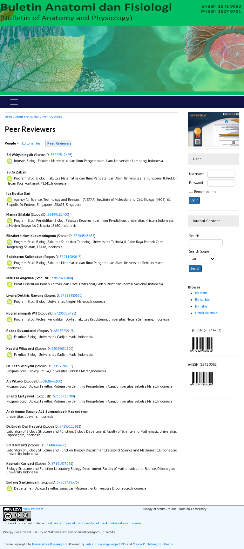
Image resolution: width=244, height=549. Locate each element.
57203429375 (67, 482)
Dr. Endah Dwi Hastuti (24, 426)
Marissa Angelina (20, 278)
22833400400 (61, 278)
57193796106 (61, 366)
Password (196, 182)
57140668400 (54, 445)
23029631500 (61, 348)
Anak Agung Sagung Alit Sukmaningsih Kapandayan (47, 411)
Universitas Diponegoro (50, 544)
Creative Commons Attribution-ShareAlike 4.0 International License (93, 523)
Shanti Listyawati (21, 396)
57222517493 (61, 154)
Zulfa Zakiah (16, 172)
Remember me (205, 191)
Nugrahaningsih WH (21, 313)
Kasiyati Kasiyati (20, 463)
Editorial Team (33, 143)
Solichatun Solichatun (24, 256)
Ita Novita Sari (18, 193)
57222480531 (71, 295)
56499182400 (57, 214)
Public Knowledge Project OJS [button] (105, 544)
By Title (201, 306)
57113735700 (63, 396)
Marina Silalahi (18, 214)
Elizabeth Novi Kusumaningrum (31, 236)
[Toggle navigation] (14, 102)
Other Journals (206, 313)
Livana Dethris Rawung (24, 295)
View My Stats (33, 509)
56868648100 (50, 381)
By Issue (201, 293)
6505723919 (63, 331)
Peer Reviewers (52, 117)
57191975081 (61, 463)
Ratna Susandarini (21, 331)
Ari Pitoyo (14, 381)
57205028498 (64, 313)
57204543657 (83, 236)
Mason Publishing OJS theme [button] (153, 544)
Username (197, 174)
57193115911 (69, 426)
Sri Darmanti (16, 445)
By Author (202, 299)
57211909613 (70, 256)
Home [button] (8, 117)
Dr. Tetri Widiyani (20, 366)
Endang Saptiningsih (22, 482)
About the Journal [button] (27, 117)
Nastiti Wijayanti (20, 348)
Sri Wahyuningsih (19, 154)
